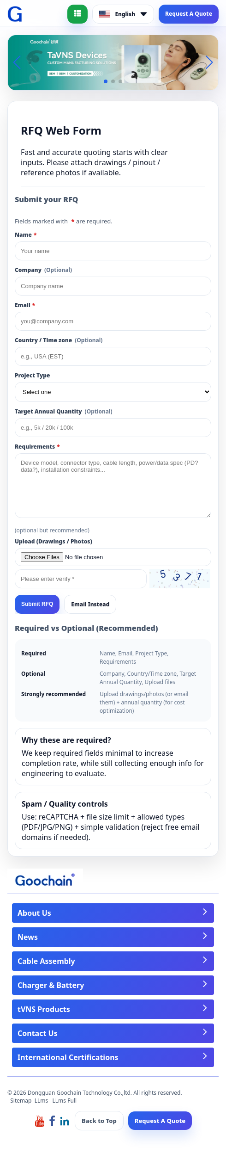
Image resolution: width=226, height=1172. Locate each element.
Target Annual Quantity (64, 411)
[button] (105, 81)
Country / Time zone (58, 340)
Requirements (37, 446)
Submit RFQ (37, 604)
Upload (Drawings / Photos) (53, 541)
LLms (41, 1100)
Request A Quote (188, 14)
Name (25, 235)
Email (25, 305)
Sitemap (20, 1100)
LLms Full (65, 1100)
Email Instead (90, 604)
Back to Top (99, 1120)
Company (43, 270)
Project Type (32, 375)
